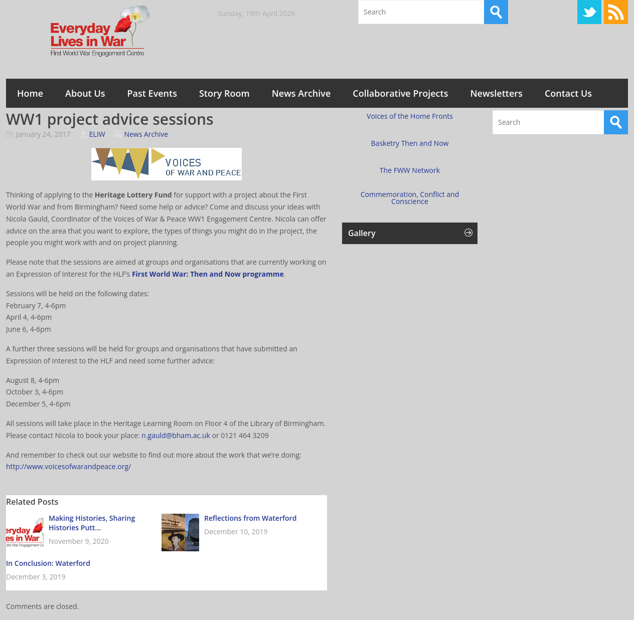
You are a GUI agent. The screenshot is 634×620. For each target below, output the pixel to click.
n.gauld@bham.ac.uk (175, 435)
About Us (85, 93)
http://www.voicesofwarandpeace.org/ (68, 466)
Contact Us (568, 93)
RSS (616, 12)
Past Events (152, 93)
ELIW (97, 134)
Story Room (224, 93)
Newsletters (496, 93)
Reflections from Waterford (250, 518)
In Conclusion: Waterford (48, 563)
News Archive (301, 93)
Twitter (589, 12)
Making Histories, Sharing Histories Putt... (92, 522)
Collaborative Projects (400, 93)
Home (30, 93)
